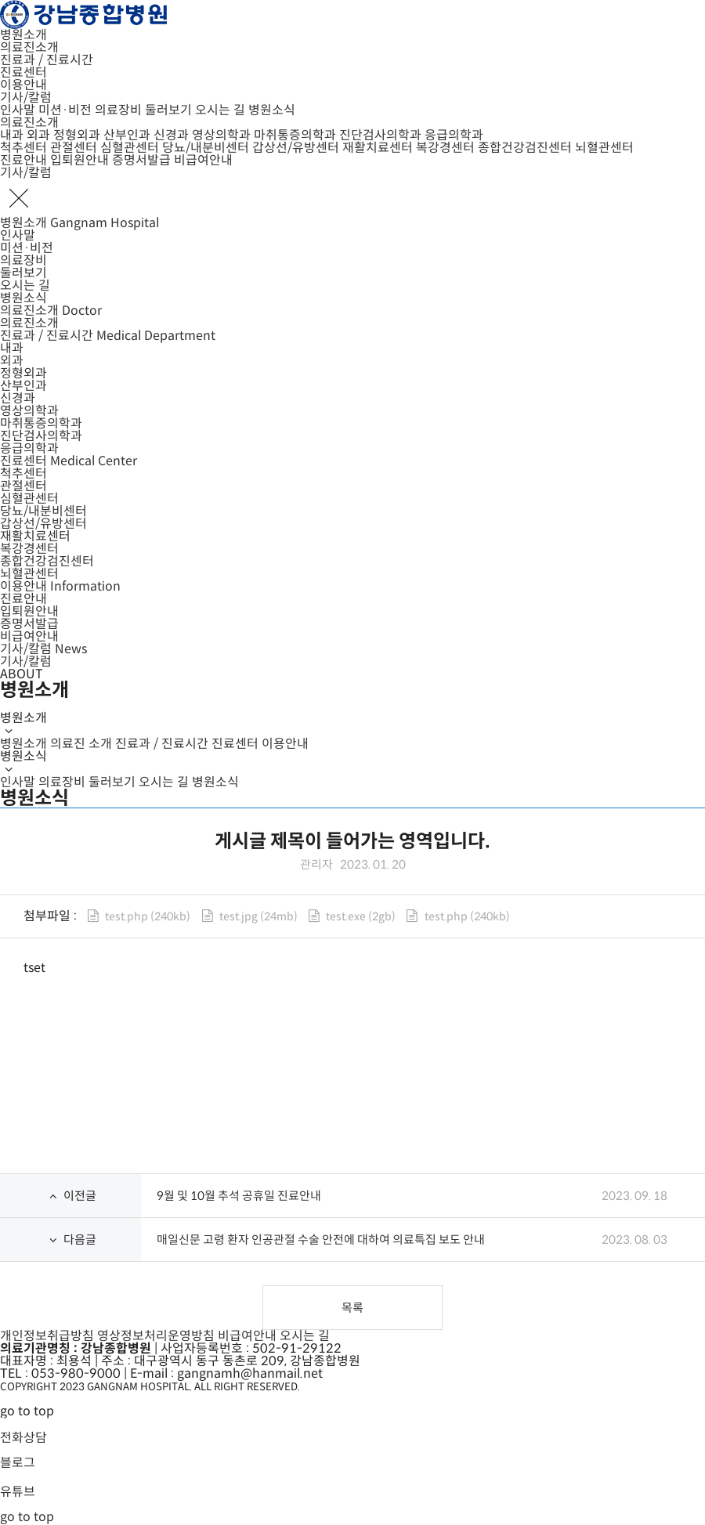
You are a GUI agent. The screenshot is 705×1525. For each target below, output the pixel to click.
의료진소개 (29, 47)
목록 (352, 1307)
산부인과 (126, 135)
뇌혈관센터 (604, 147)
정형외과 (76, 135)
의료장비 (118, 110)
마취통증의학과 (295, 135)
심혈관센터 (129, 147)
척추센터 (23, 147)
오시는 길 (220, 110)
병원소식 (271, 110)
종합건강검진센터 (525, 147)
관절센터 (73, 147)
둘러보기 (168, 110)
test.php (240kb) (147, 916)
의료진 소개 (81, 743)
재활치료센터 (377, 147)
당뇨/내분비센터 (205, 147)
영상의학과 (221, 135)
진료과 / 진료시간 (46, 60)
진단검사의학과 (380, 135)
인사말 (17, 110)
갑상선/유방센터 (295, 147)
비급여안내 (203, 160)
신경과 (171, 135)
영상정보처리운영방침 (156, 1336)
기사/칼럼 (26, 97)
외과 (38, 135)
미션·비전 (65, 110)
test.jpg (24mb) (258, 916)
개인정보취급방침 (47, 1336)
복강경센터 (445, 147)
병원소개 (23, 35)
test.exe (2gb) (361, 916)
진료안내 (23, 160)
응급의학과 (454, 135)
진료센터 (23, 72)
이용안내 (23, 85)
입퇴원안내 (79, 160)
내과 (12, 135)
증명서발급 (141, 160)
